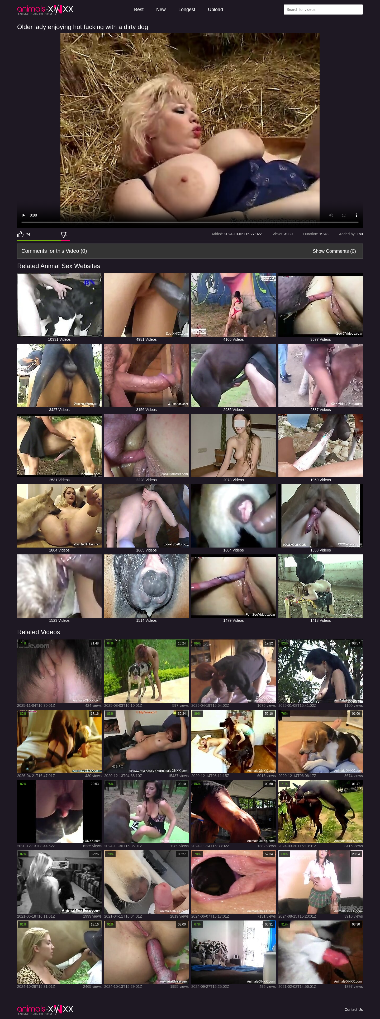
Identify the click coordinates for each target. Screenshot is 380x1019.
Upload (215, 9)
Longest (186, 9)
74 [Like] (28, 234)
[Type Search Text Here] (323, 9)
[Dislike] (65, 234)
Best (139, 9)
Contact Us (354, 1009)
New (161, 9)
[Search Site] (358, 9)
